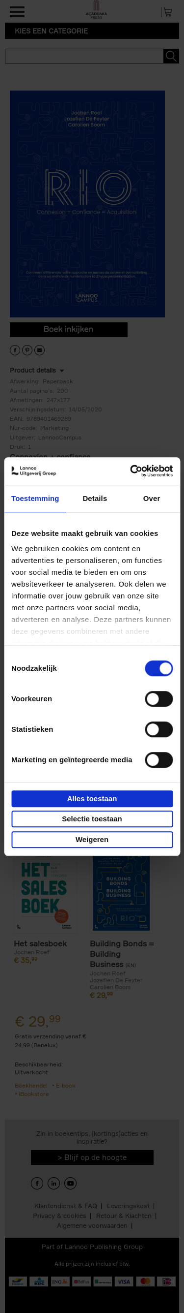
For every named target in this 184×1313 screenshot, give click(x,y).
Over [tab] (151, 498)
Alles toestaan (92, 798)
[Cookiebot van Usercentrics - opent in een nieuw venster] (131, 471)
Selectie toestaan (92, 818)
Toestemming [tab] (35, 498)
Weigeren (92, 839)
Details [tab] (94, 498)
